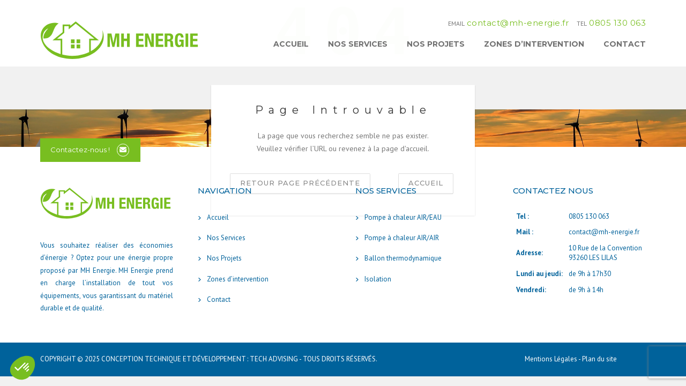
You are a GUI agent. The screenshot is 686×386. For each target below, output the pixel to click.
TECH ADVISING (274, 358)
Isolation (377, 279)
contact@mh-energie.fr (518, 23)
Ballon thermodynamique (403, 258)
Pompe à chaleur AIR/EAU (403, 217)
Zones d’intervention (534, 44)
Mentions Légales (551, 358)
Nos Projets (436, 44)
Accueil (291, 44)
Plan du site (599, 358)
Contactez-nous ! (80, 149)
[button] (22, 368)
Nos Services (357, 44)
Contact (624, 44)
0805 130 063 (617, 23)
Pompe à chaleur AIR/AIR (401, 237)
